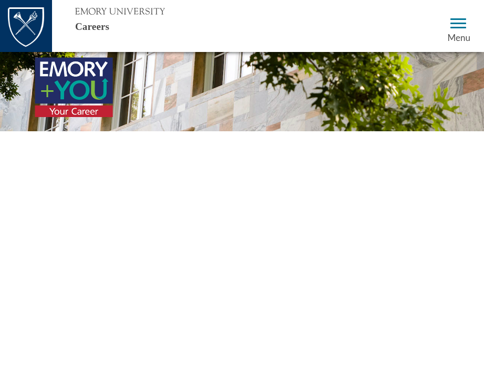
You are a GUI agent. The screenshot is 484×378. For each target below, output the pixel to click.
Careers (102, 25)
